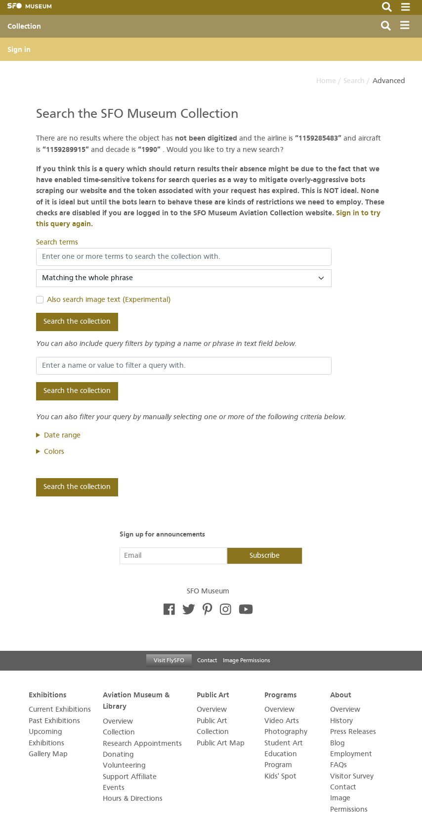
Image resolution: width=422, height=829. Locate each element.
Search (354, 81)
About (340, 694)
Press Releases (353, 732)
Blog (337, 743)
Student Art (283, 743)
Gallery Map (48, 754)
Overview (118, 721)
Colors (54, 451)
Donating (118, 754)
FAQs (338, 765)
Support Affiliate (130, 777)
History (341, 721)
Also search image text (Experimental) (108, 299)
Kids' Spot (280, 776)
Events (114, 787)
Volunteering (124, 765)
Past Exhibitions (54, 721)
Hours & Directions (133, 798)
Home (326, 81)
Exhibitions (47, 694)
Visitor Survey (352, 776)
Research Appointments (142, 743)
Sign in (19, 49)
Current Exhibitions (60, 709)
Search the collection (77, 321)
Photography (285, 732)
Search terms (57, 242)
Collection (24, 26)
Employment (351, 754)
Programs (280, 694)
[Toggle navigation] (407, 26)
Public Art (213, 694)
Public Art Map (221, 743)
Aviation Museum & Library (136, 700)
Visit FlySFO (169, 660)
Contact (207, 660)
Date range (62, 435)
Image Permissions (246, 660)
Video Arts (281, 721)
